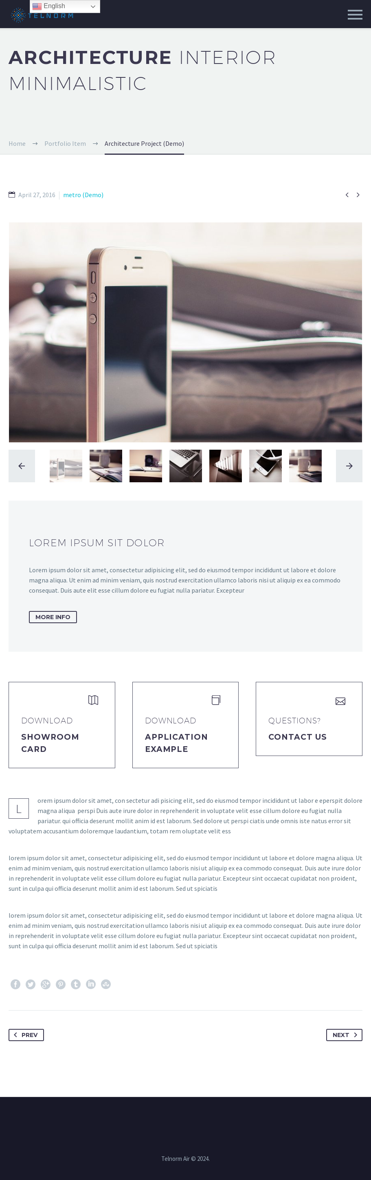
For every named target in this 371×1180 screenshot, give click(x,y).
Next (346, 1035)
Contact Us (297, 737)
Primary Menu (355, 15)
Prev (24, 1035)
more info (52, 617)
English (48, 6)
